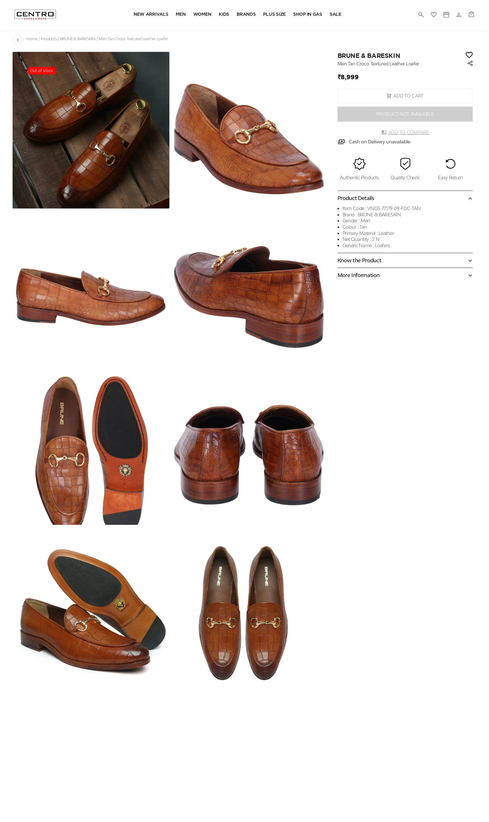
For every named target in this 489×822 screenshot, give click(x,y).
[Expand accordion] (405, 260)
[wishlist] (434, 15)
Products (49, 38)
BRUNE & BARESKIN (78, 38)
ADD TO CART (405, 96)
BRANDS (246, 14)
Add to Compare (405, 132)
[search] (421, 15)
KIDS (224, 14)
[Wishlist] (469, 55)
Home (32, 38)
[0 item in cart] (471, 15)
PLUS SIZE (274, 14)
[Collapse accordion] (405, 198)
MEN (180, 14)
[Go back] (18, 40)
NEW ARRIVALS (151, 14)
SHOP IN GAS (307, 14)
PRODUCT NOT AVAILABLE (405, 114)
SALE (335, 14)
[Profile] (446, 15)
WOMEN (202, 14)
